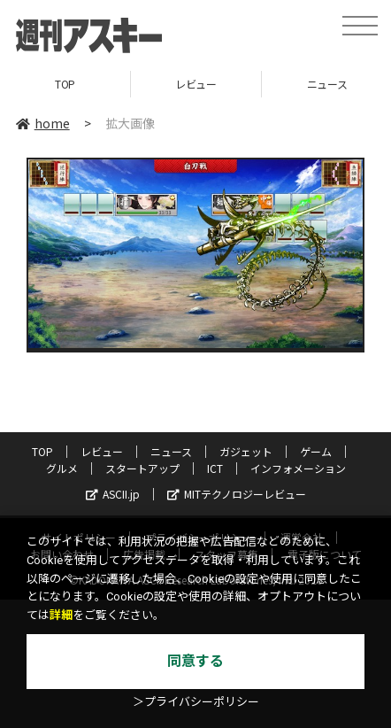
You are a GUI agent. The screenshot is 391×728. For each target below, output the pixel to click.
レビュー (195, 83)
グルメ (62, 468)
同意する (195, 661)
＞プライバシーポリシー (196, 702)
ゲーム (316, 451)
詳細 (61, 615)
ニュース (171, 451)
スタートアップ (142, 468)
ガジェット (245, 451)
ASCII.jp (113, 493)
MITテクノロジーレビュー (236, 493)
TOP (65, 83)
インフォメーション (298, 468)
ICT (215, 468)
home (43, 123)
